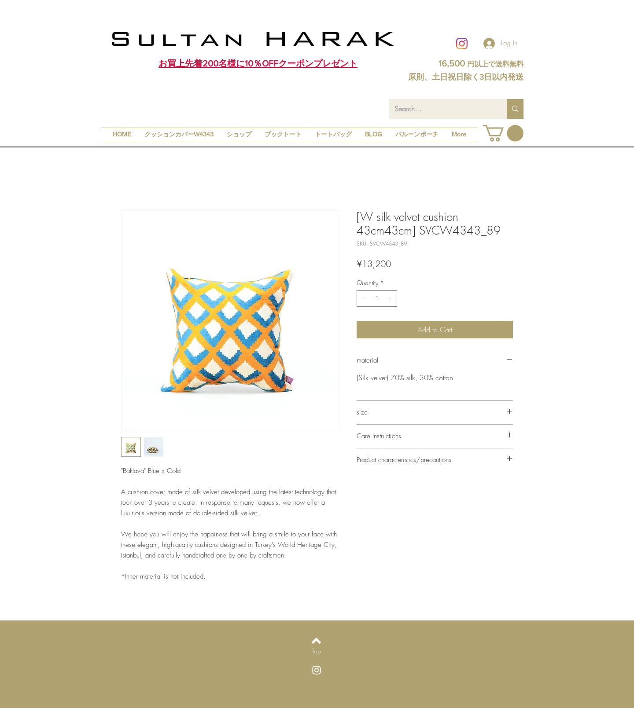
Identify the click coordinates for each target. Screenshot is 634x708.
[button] (503, 133)
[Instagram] (462, 43)
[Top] (316, 651)
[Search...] (441, 109)
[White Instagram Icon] (316, 670)
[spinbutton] (377, 298)
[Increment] (390, 298)
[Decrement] (363, 298)
